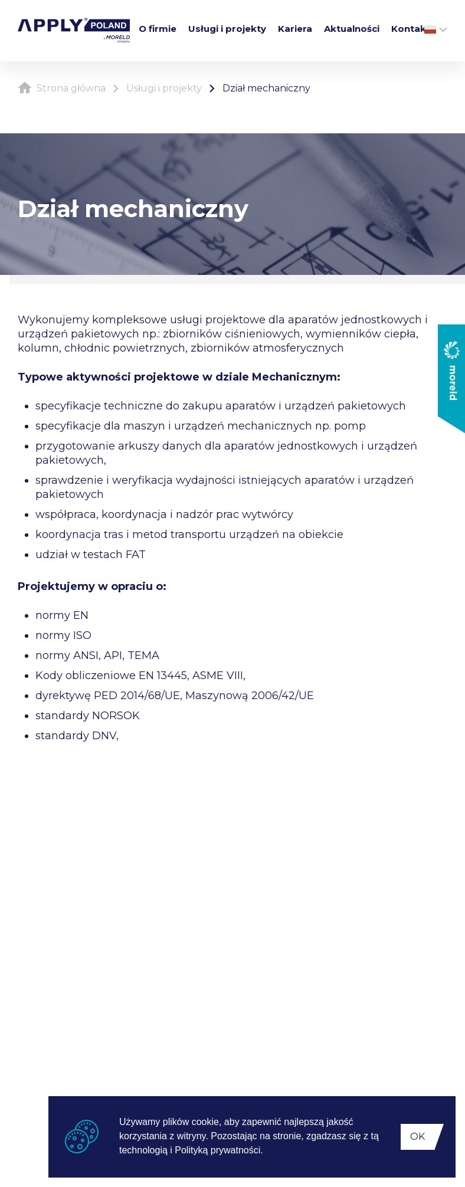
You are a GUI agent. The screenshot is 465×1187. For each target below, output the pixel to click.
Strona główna (62, 88)
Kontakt (410, 28)
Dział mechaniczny (266, 88)
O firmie (157, 28)
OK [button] (417, 1136)
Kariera (295, 28)
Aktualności (351, 28)
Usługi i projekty (227, 28)
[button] (267, 1151)
